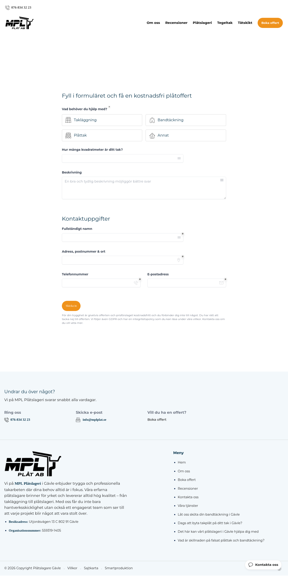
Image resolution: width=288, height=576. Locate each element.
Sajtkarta (88, 568)
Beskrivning (72, 173)
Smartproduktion (115, 568)
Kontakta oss (188, 497)
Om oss (153, 23)
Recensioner (176, 23)
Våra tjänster (188, 506)
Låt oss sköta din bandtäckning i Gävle (209, 515)
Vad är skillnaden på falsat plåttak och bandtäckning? (221, 541)
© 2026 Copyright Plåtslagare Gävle (31, 568)
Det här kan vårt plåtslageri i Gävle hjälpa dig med (218, 532)
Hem (182, 463)
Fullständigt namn (77, 229)
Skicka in (71, 306)
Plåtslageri (202, 23)
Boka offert (270, 23)
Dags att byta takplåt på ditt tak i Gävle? (210, 523)
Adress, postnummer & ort (83, 252)
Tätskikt (245, 23)
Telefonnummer (75, 274)
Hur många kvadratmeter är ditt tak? (92, 150)
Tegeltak (225, 23)
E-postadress (158, 274)
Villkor (69, 568)
